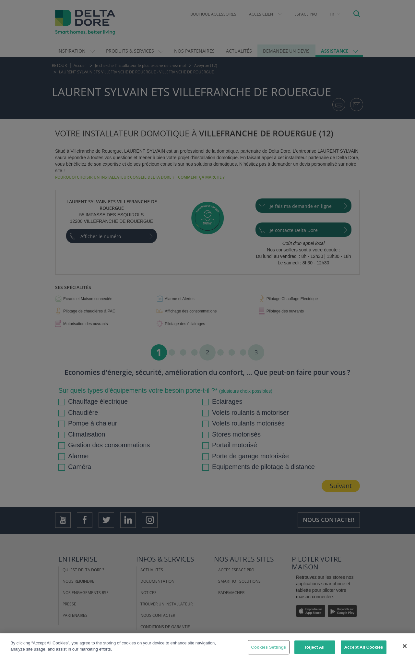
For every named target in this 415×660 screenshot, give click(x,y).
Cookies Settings (268, 647)
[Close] (404, 647)
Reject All (315, 647)
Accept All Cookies (363, 647)
